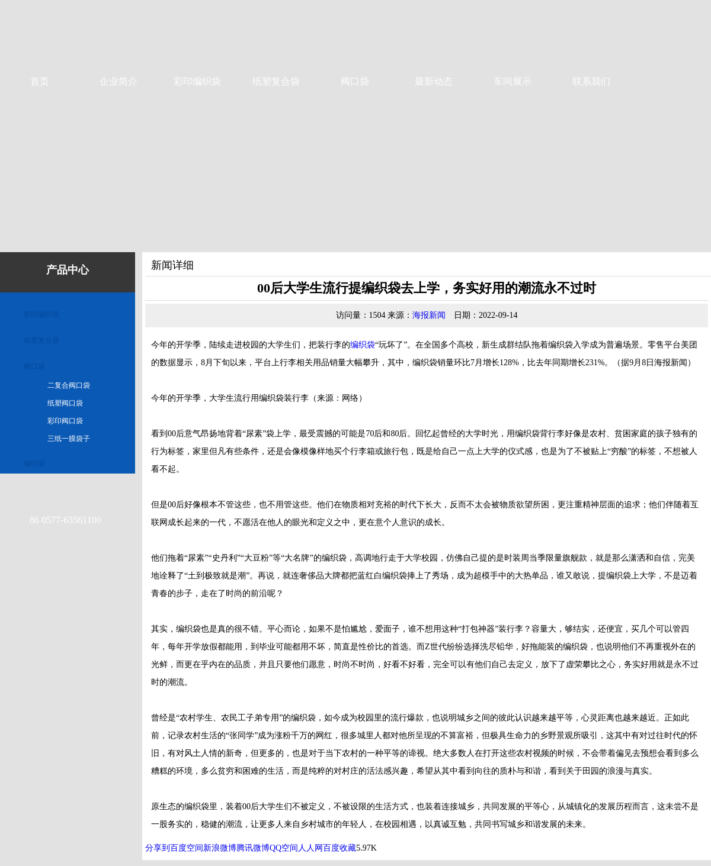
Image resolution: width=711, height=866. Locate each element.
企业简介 (118, 81)
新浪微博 (219, 848)
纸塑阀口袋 (65, 403)
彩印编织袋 (197, 81)
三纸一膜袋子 (68, 438)
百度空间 (186, 848)
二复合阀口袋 (68, 385)
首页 (39, 81)
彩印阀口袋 (65, 421)
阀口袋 (355, 81)
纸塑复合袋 (276, 81)
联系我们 (591, 81)
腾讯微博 (253, 848)
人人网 (310, 848)
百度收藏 (339, 848)
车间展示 (512, 81)
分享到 (157, 848)
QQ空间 (284, 848)
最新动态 (434, 81)
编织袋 (34, 463)
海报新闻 (429, 315)
